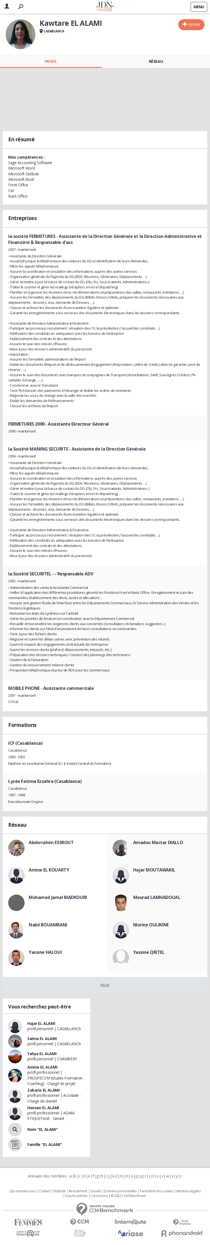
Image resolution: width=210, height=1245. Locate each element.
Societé (96, 1191)
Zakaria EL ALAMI (43, 1090)
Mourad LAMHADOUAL (156, 897)
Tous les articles (75, 1196)
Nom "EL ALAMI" (42, 1129)
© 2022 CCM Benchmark (128, 1196)
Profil (51, 61)
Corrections (99, 1196)
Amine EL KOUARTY (49, 870)
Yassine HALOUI (45, 952)
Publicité (60, 1191)
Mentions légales (188, 1191)
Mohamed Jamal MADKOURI (58, 897)
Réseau (156, 61)
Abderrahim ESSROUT (51, 842)
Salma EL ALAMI (42, 1038)
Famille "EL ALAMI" (44, 1144)
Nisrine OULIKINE (151, 925)
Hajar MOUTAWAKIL (154, 870)
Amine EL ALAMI (42, 1067)
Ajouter (194, 24)
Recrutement (78, 1191)
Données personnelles (120, 1191)
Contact (44, 1191)
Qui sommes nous (23, 1191)
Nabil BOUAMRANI (48, 925)
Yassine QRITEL (149, 952)
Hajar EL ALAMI (41, 1023)
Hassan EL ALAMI (43, 1107)
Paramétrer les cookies (156, 1191)
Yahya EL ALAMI (41, 1053)
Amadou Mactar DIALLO (158, 842)
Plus (105, 984)
